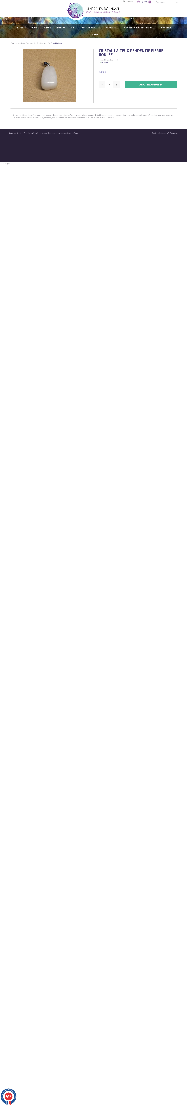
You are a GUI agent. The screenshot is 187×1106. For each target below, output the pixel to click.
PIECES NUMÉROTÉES (91, 27)
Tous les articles (17, 43)
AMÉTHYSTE (20, 27)
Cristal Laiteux (56, 43)
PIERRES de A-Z (112, 27)
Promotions (166, 27)
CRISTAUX (46, 27)
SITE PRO (93, 34)
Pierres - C (44, 43)
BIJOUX (33, 27)
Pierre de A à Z (32, 43)
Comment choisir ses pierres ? (139, 27)
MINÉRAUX (60, 27)
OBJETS (73, 27)
